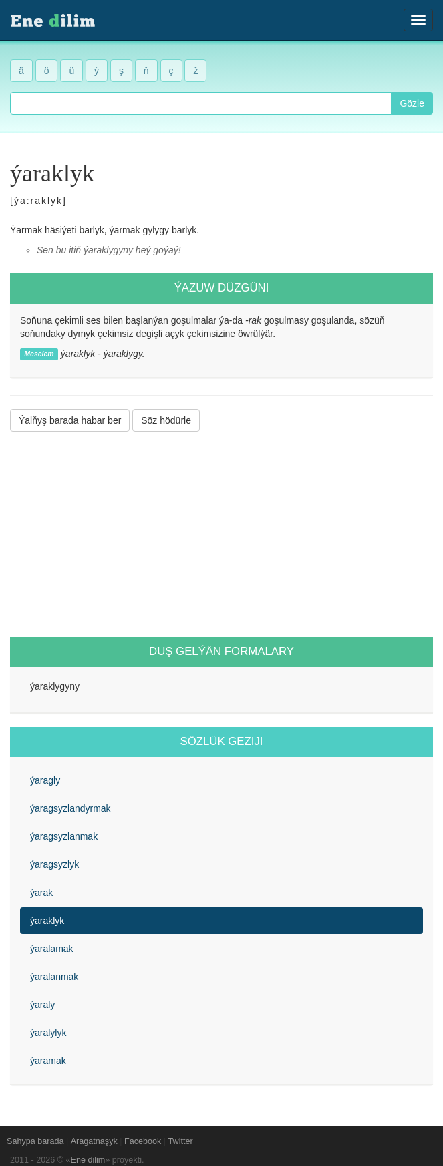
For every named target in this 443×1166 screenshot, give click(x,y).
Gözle (412, 103)
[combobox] (201, 103)
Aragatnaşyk (94, 1141)
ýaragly (45, 780)
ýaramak (48, 1060)
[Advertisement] (221, 534)
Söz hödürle (166, 420)
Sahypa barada (35, 1141)
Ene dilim (88, 1160)
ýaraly (42, 1004)
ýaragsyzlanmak (64, 836)
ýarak (41, 892)
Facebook (142, 1141)
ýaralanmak (54, 976)
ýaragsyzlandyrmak (70, 808)
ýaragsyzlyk (54, 864)
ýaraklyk (47, 920)
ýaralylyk (48, 1032)
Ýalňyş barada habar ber (70, 420)
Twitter (180, 1141)
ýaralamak (51, 948)
